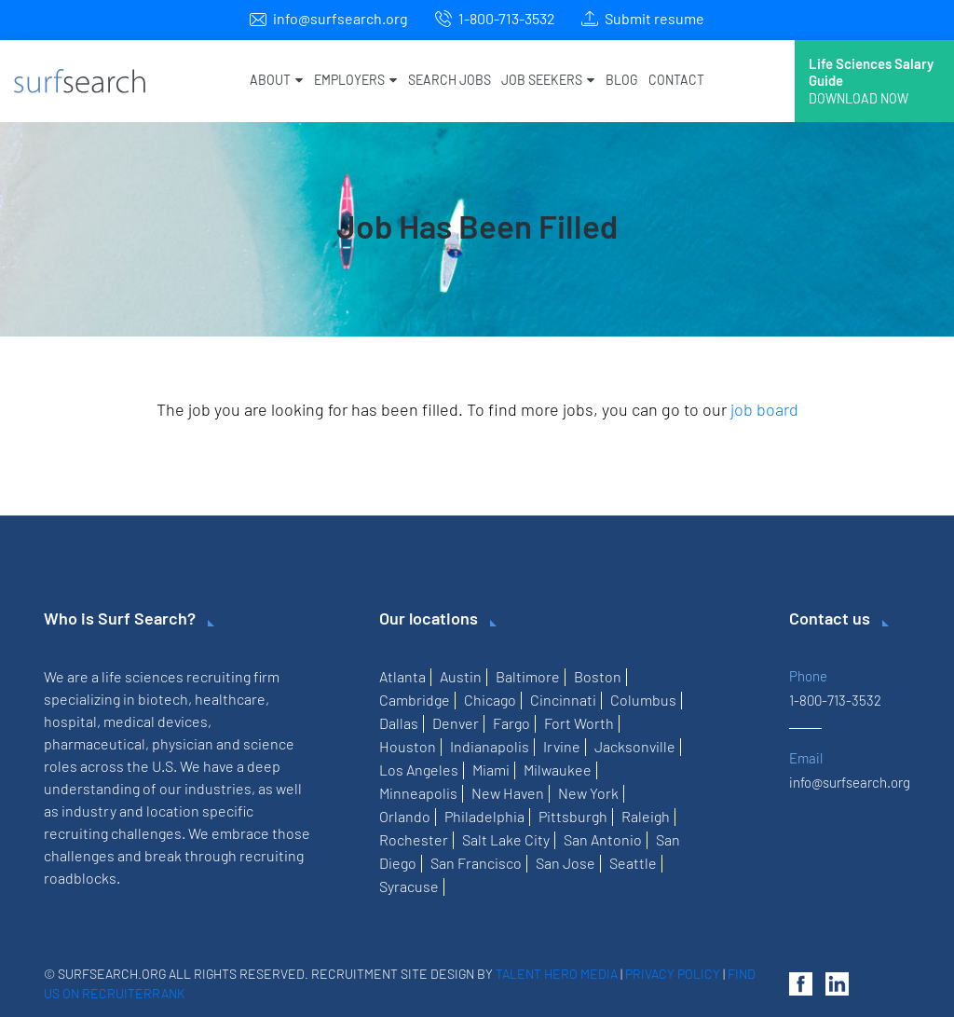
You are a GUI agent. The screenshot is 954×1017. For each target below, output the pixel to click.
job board (764, 409)
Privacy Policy (672, 974)
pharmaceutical (94, 743)
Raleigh (645, 816)
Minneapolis (418, 793)
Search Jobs (449, 80)
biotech (163, 699)
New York (588, 793)
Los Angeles (418, 769)
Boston (597, 676)
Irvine (561, 746)
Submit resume (654, 18)
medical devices (155, 721)
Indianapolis (489, 746)
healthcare (230, 699)
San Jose (565, 863)
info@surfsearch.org (340, 18)
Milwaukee (558, 769)
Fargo (511, 723)
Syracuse (409, 886)
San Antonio (603, 839)
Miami (491, 769)
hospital (70, 721)
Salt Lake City (506, 839)
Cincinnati (563, 699)
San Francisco (476, 863)
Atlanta (402, 676)
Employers (355, 80)
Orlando (404, 816)
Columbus (643, 699)
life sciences (143, 676)
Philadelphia (484, 816)
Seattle (633, 863)
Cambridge (414, 699)
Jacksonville (634, 746)
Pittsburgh (572, 816)
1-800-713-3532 (506, 18)
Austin (461, 676)
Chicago (490, 699)
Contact (676, 80)
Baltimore (528, 676)
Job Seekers (547, 80)
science (268, 743)
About (276, 80)
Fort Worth (579, 723)
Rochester (413, 839)
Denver (455, 723)
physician (182, 743)
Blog (621, 80)
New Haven (507, 793)
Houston (407, 746)
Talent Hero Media (557, 974)
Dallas (398, 723)
